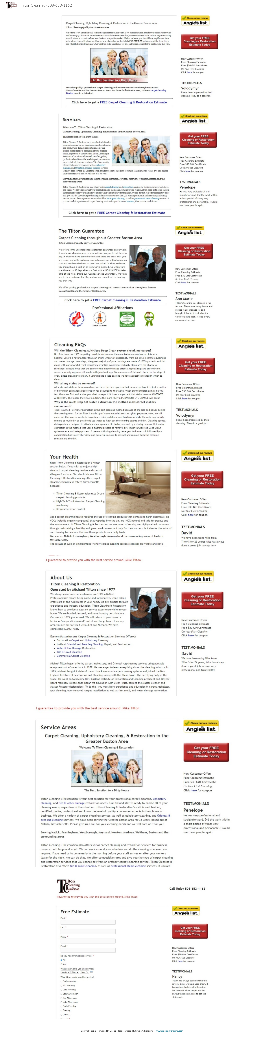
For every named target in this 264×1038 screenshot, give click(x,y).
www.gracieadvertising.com (169, 1030)
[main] (132, 1031)
